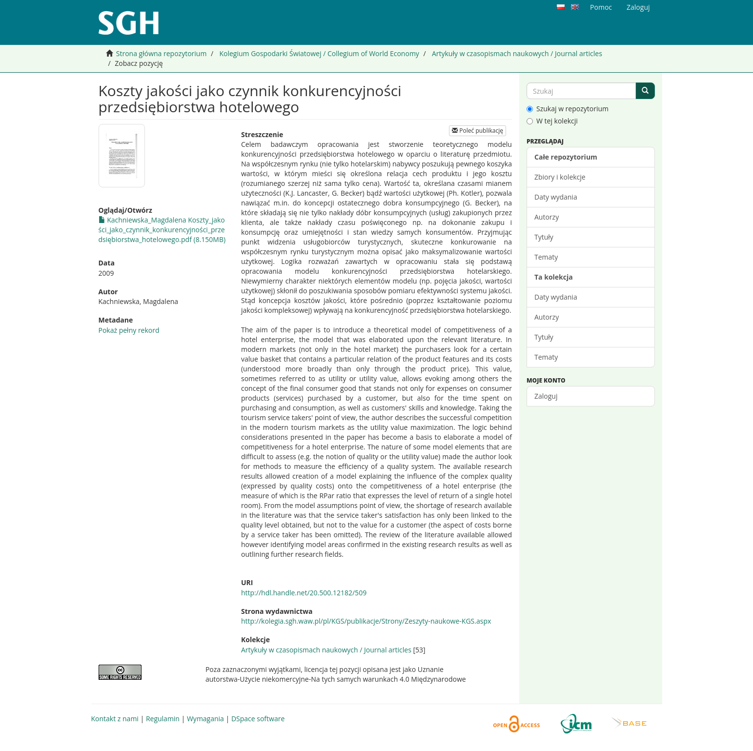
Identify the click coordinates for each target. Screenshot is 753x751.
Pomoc (601, 7)
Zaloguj (545, 396)
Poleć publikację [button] (477, 130)
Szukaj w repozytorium (568, 108)
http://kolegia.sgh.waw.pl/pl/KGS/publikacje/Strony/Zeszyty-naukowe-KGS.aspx (366, 621)
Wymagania (205, 718)
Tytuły (543, 237)
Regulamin (163, 718)
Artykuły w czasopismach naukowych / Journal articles (517, 53)
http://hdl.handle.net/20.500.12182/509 (303, 592)
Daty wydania (555, 197)
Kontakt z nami (115, 718)
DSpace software (258, 718)
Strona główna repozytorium (161, 53)
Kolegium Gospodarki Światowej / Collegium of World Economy (319, 53)
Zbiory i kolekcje (560, 177)
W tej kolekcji (552, 120)
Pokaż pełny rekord (129, 330)
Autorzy (546, 217)
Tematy (546, 257)
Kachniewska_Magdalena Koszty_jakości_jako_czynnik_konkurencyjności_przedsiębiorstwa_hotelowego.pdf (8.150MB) (162, 229)
